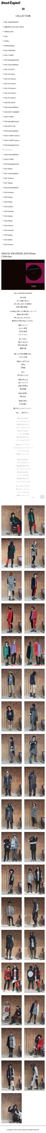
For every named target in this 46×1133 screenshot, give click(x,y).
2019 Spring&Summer (11, 145)
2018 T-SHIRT (9, 159)
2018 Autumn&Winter (11, 154)
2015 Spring (8, 216)
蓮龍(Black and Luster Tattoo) (14, 27)
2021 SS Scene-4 (10, 84)
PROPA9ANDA (9, 46)
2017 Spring (8, 183)
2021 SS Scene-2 (10, 93)
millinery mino (8, 32)
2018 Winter (8, 150)
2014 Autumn (8, 225)
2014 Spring (8, 235)
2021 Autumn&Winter (11, 65)
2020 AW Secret (9, 102)
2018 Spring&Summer (11, 164)
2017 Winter (8, 169)
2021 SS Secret (9, 74)
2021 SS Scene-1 (10, 98)
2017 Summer (9, 178)
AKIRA (6, 41)
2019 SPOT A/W (9, 126)
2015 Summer (9, 211)
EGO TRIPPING (9, 50)
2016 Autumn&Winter (11, 188)
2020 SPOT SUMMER (11, 112)
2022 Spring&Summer (11, 60)
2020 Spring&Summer (11, 121)
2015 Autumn (8, 207)
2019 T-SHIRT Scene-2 (12, 136)
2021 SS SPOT (9, 69)
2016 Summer (9, 192)
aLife (6, 36)
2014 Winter (8, 221)
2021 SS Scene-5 (10, 79)
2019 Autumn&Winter (11, 131)
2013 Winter (8, 240)
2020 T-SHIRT (9, 117)
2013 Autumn (8, 244)
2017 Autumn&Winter (11, 173)
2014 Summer (9, 230)
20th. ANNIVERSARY (11, 22)
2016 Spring (8, 197)
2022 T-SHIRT (9, 55)
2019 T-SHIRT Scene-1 (12, 140)
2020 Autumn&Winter (11, 107)
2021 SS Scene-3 (10, 88)
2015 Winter (8, 202)
